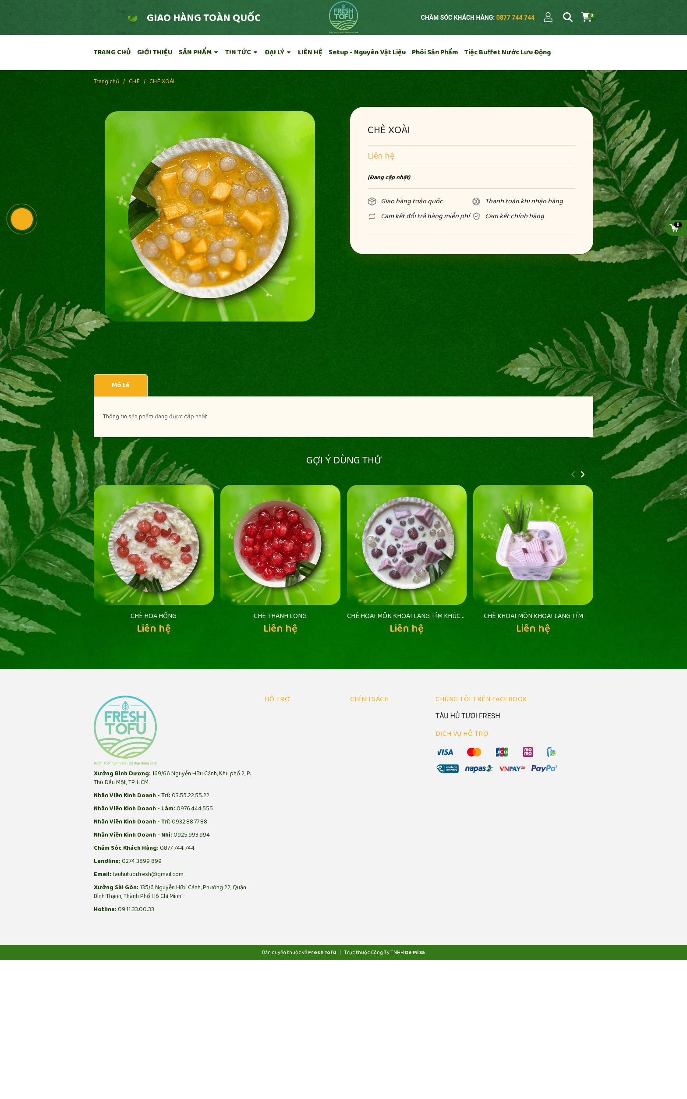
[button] (582, 475)
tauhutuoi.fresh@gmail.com (148, 841)
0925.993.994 (192, 802)
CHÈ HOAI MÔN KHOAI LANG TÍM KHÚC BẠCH (412, 583)
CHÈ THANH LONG (280, 583)
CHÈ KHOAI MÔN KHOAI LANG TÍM (533, 583)
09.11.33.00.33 (136, 876)
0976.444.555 (195, 775)
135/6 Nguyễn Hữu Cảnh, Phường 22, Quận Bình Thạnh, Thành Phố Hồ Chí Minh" (170, 859)
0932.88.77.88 (189, 789)
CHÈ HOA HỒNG (154, 583)
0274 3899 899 (142, 828)
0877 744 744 (515, 17)
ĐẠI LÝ (278, 52)
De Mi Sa (415, 919)
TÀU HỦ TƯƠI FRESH (468, 683)
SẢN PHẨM (199, 52)
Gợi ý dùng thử (343, 460)
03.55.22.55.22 (190, 762)
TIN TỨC (242, 52)
